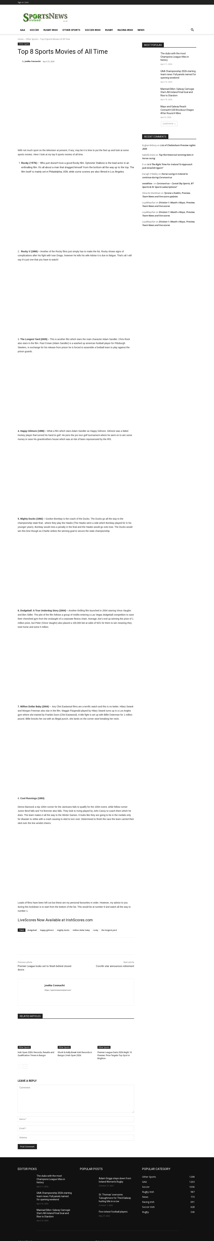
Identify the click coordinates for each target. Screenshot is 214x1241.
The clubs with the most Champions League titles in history (174, 56)
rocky (95, 930)
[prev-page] (20, 1066)
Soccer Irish (92, 29)
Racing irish (125, 29)
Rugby (109, 29)
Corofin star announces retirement (115, 966)
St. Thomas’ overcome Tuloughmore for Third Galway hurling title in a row (115, 1197)
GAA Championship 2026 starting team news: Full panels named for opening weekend (178, 74)
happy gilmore (47, 930)
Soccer (34, 29)
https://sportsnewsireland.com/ (57, 990)
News (141, 29)
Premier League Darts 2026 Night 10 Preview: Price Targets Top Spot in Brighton (114, 1055)
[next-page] (25, 1066)
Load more (169, 123)
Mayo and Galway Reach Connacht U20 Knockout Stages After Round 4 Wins (177, 109)
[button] (192, 30)
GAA (22, 29)
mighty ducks (63, 930)
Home (21, 39)
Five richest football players (113, 1211)
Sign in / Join (23, 2)
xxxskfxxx (147, 183)
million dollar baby (81, 930)
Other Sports (71, 29)
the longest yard (109, 930)
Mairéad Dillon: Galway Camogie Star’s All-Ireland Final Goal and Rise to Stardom (177, 92)
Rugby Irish (50, 29)
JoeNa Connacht (33, 61)
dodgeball (32, 930)
